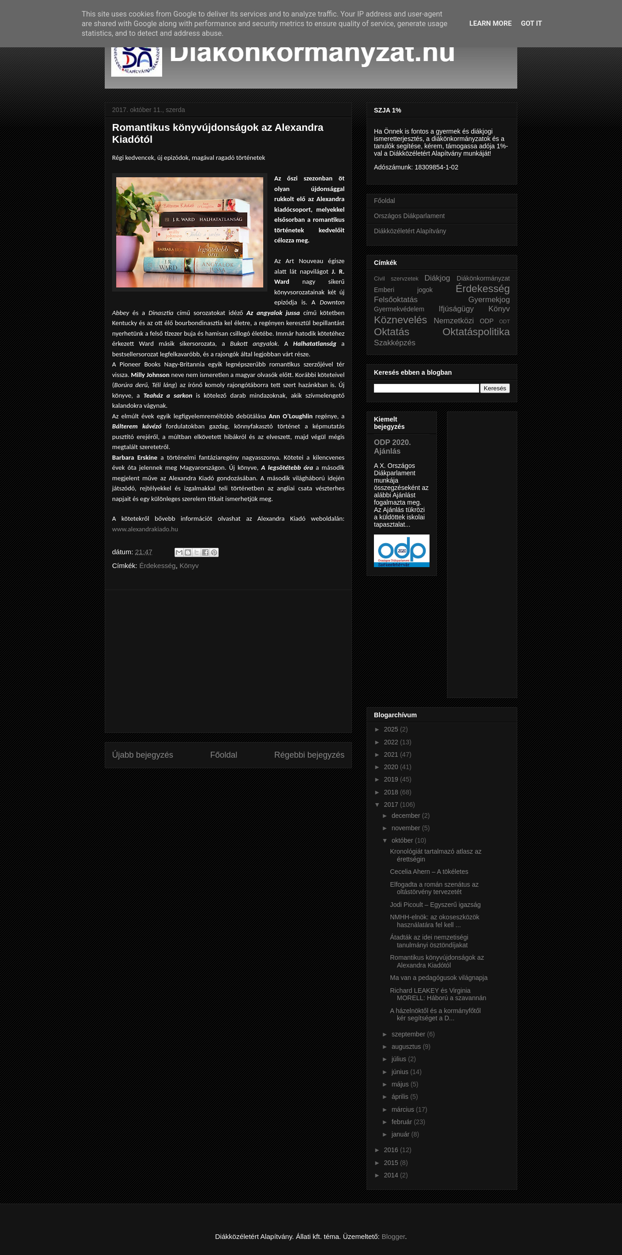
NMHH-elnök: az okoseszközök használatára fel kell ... (435, 921)
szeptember (409, 1034)
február (402, 1122)
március (403, 1109)
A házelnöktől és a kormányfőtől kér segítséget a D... (435, 1014)
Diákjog (437, 278)
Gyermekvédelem (399, 309)
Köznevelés (400, 320)
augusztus (407, 1046)
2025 (392, 729)
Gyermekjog (489, 299)
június (400, 1071)
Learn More (490, 23)
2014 (392, 1175)
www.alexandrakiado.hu (145, 529)
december (406, 815)
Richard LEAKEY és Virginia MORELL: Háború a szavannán (438, 994)
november (406, 828)
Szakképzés (394, 342)
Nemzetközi (454, 320)
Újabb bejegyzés (142, 755)
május (400, 1084)
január (401, 1134)
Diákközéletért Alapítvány (410, 231)
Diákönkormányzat (483, 278)
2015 (392, 1162)
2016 (392, 1150)
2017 (392, 804)
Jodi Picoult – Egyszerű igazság (435, 904)
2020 (392, 767)
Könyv (189, 565)
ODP (486, 321)
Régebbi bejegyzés (309, 755)
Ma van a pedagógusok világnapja (439, 977)
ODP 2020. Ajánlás (392, 446)
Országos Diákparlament (409, 215)
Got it (531, 23)
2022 (392, 742)
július (399, 1059)
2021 (392, 754)
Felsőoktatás (396, 299)
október (403, 840)
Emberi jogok (403, 289)
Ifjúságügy (456, 308)
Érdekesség (157, 565)
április (400, 1096)
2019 (392, 779)
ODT (504, 321)
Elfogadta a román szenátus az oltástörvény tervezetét (434, 888)
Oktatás (391, 332)
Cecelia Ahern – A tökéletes (429, 871)
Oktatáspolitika (476, 332)
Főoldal (223, 755)
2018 (392, 792)
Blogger (393, 1236)
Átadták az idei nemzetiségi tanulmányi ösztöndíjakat (429, 941)
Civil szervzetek (396, 279)
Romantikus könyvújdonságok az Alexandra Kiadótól (437, 961)
